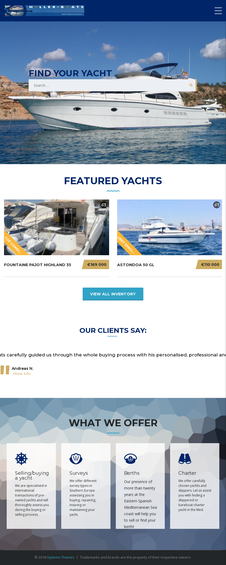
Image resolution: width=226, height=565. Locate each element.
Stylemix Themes (60, 557)
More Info (21, 373)
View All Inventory (113, 294)
